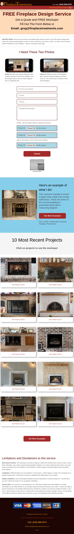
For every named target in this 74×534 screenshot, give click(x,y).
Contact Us (24, 518)
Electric (18, 10)
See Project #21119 (55, 354)
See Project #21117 (55, 389)
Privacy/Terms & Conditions (44, 518)
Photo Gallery (63, 7)
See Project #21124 (18, 285)
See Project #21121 (55, 319)
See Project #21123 (55, 285)
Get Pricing (53, 7)
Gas (13, 10)
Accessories (32, 10)
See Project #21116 (18, 424)
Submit (37, 154)
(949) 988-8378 (65, 4)
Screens (8, 10)
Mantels (24, 10)
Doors (3, 10)
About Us (32, 518)
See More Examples (52, 216)
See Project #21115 (55, 424)
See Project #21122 (18, 319)
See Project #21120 (18, 354)
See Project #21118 (18, 389)
